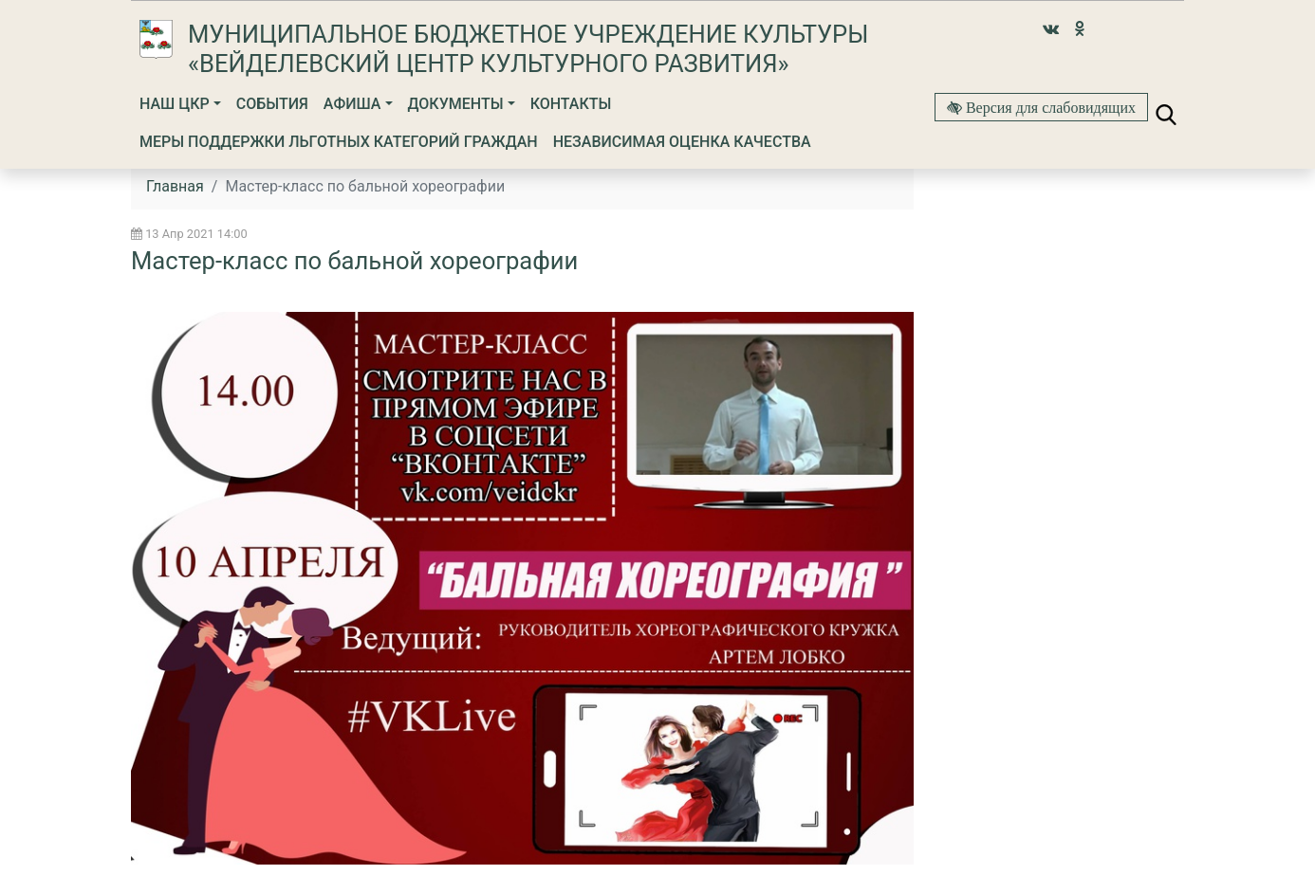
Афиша (352, 104)
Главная (175, 186)
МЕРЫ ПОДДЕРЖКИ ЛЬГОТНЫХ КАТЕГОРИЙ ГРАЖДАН (338, 142)
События (272, 104)
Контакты (571, 104)
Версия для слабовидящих (1049, 107)
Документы (456, 104)
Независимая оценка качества (682, 142)
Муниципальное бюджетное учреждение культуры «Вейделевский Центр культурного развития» (528, 49)
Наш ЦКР (174, 104)
